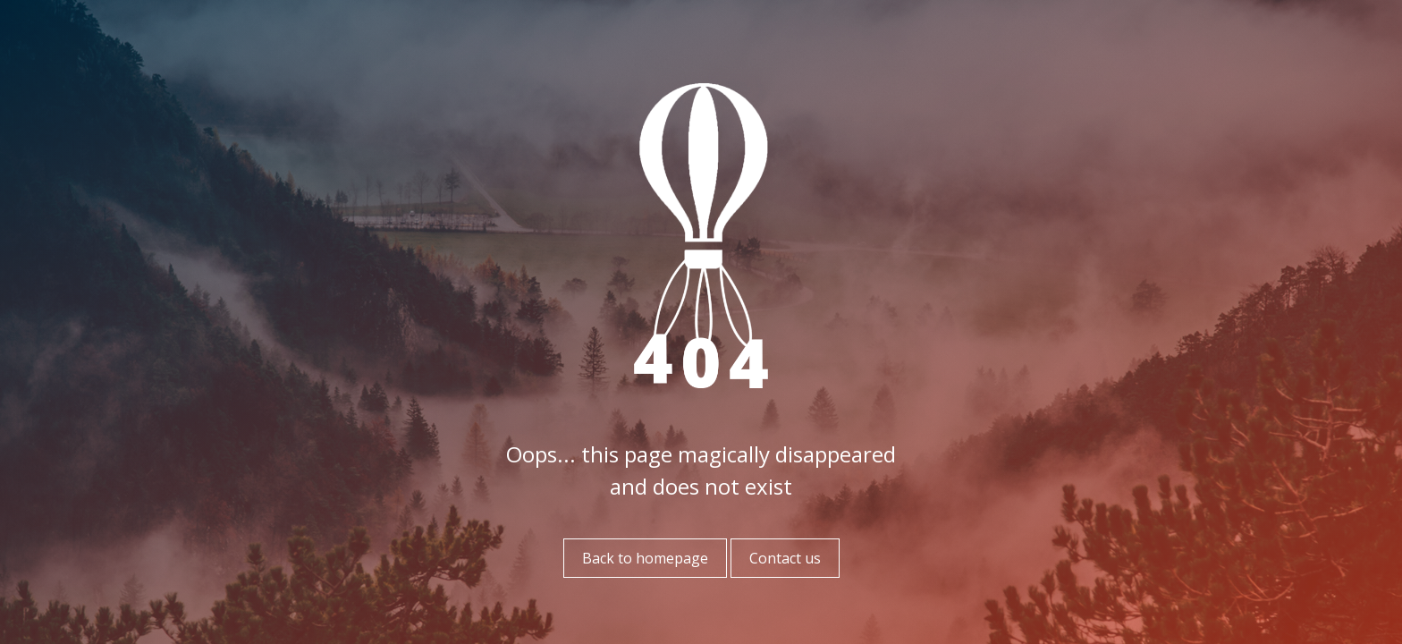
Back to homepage (645, 558)
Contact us (785, 558)
